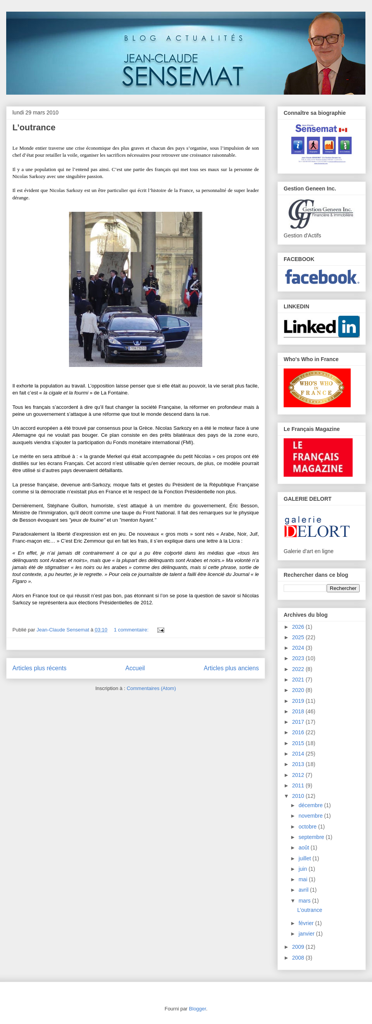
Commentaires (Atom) (151, 688)
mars (305, 901)
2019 (299, 701)
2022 (299, 669)
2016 (299, 732)
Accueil (135, 668)
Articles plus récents (39, 668)
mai (303, 879)
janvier (307, 934)
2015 (299, 743)
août (304, 847)
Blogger (197, 1009)
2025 (299, 637)
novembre (311, 816)
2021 (299, 679)
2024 (299, 648)
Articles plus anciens (231, 668)
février (306, 923)
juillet (305, 858)
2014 (299, 754)
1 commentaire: (132, 630)
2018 (299, 711)
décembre (311, 805)
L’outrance (33, 127)
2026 (299, 627)
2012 (299, 775)
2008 (299, 958)
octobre (308, 826)
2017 (299, 722)
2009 (299, 947)
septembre (312, 837)
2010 (299, 796)
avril (304, 890)
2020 (299, 690)
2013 (299, 764)
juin (303, 869)
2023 (299, 658)
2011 (299, 785)
